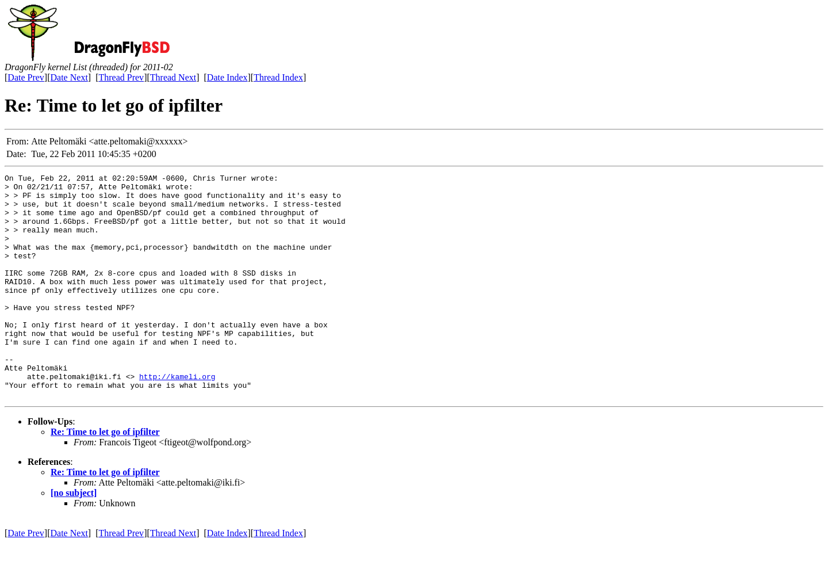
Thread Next (173, 77)
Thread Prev (121, 77)
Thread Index (278, 77)
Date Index (227, 77)
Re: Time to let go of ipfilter (105, 477)
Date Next (69, 77)
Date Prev (25, 77)
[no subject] (74, 538)
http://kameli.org (177, 418)
